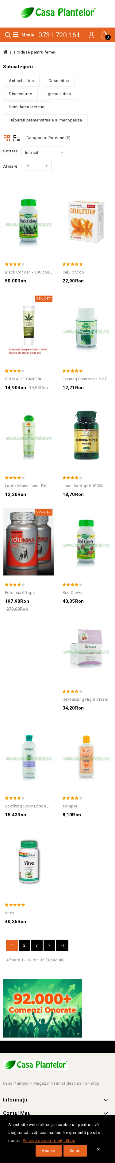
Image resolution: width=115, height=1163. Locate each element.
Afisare (10, 166)
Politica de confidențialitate (49, 1140)
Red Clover (73, 592)
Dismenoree (20, 93)
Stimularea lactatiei (27, 107)
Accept (49, 1150)
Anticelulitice (21, 80)
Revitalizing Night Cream (86, 699)
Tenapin (70, 806)
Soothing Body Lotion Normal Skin (37, 806)
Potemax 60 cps (20, 592)
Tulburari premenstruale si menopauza (45, 120)
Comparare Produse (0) (48, 138)
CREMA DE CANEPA (23, 379)
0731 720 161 (59, 35)
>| (62, 945)
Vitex (9, 913)
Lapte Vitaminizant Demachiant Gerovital (43, 485)
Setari (75, 1150)
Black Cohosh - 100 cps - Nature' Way (40, 272)
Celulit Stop (73, 272)
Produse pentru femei (34, 52)
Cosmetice (58, 80)
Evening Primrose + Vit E (85, 379)
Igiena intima (59, 93)
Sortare (10, 151)
